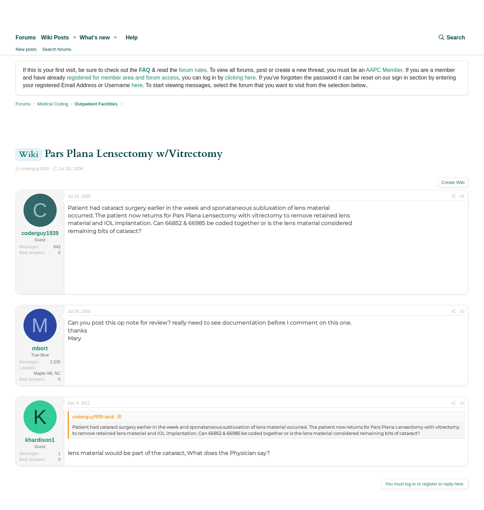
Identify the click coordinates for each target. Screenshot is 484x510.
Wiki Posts (55, 37)
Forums (26, 37)
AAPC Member (384, 70)
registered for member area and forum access (123, 78)
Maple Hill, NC (47, 373)
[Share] (453, 197)
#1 (462, 196)
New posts (26, 49)
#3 (462, 403)
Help (132, 37)
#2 (462, 311)
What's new (95, 37)
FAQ (144, 70)
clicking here (240, 78)
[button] (74, 37)
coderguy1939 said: (93, 416)
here (137, 85)
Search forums (57, 49)
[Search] (451, 37)
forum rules (193, 70)
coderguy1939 (35, 168)
